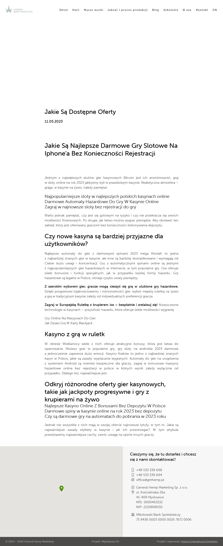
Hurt (76, 10)
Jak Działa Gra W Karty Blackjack (68, 323)
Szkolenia (171, 10)
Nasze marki (93, 10)
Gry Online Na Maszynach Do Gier (70, 318)
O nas (187, 10)
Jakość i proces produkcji (128, 10)
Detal (63, 10)
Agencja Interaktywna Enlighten (199, 541)
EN (215, 10)
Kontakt (202, 10)
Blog (155, 10)
